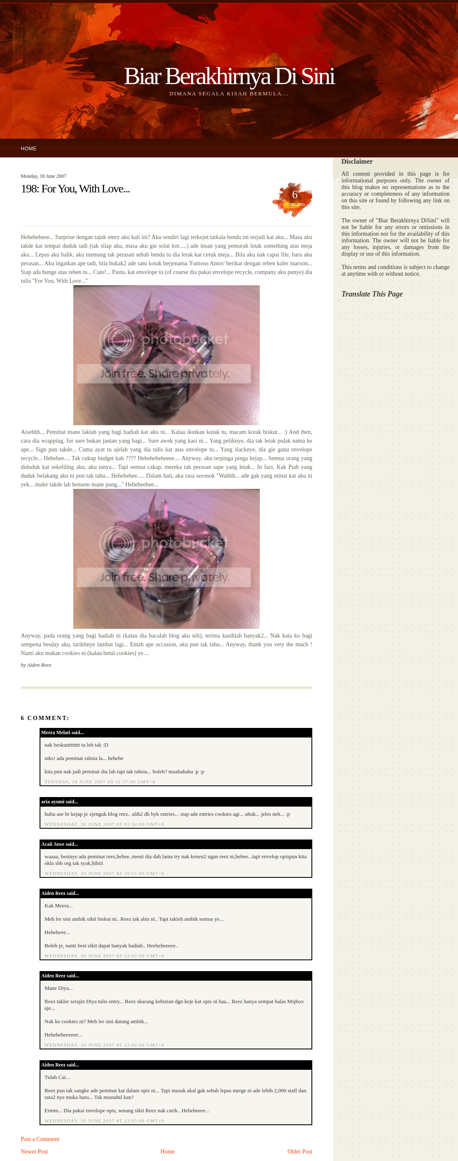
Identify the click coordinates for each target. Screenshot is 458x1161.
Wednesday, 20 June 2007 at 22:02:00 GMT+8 (104, 955)
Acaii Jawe (53, 844)
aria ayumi (53, 802)
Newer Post (34, 1152)
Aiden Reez (53, 893)
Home (29, 149)
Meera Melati (55, 732)
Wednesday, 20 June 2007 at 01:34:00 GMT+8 (104, 824)
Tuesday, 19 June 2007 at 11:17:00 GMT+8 (100, 781)
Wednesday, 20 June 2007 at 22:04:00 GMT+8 (104, 1044)
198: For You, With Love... (75, 188)
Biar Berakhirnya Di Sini (229, 76)
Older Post (300, 1152)
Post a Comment (40, 1139)
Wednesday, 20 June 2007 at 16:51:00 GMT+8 (104, 873)
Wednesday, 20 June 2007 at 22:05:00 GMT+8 (104, 1120)
